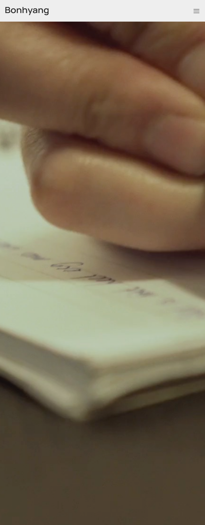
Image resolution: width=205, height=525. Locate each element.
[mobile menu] (196, 10)
